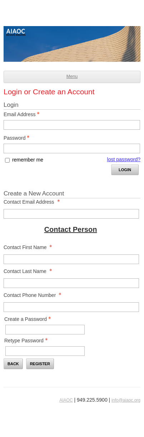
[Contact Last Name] (71, 283)
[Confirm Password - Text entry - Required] (45, 351)
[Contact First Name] (71, 259)
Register (40, 364)
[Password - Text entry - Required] (72, 148)
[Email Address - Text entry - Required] (72, 125)
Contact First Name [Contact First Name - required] (30, 247)
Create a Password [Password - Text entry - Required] (29, 319)
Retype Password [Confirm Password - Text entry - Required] (28, 340)
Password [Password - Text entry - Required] (19, 138)
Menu (72, 76)
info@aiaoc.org (125, 400)
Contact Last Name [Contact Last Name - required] (30, 271)
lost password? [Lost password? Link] (123, 159)
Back (13, 364)
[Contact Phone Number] (71, 307)
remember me (27, 160)
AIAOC (66, 400)
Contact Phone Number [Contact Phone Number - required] (34, 295)
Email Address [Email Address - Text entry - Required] (24, 114)
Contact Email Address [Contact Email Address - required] (34, 202)
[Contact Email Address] (71, 214)
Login (125, 170)
